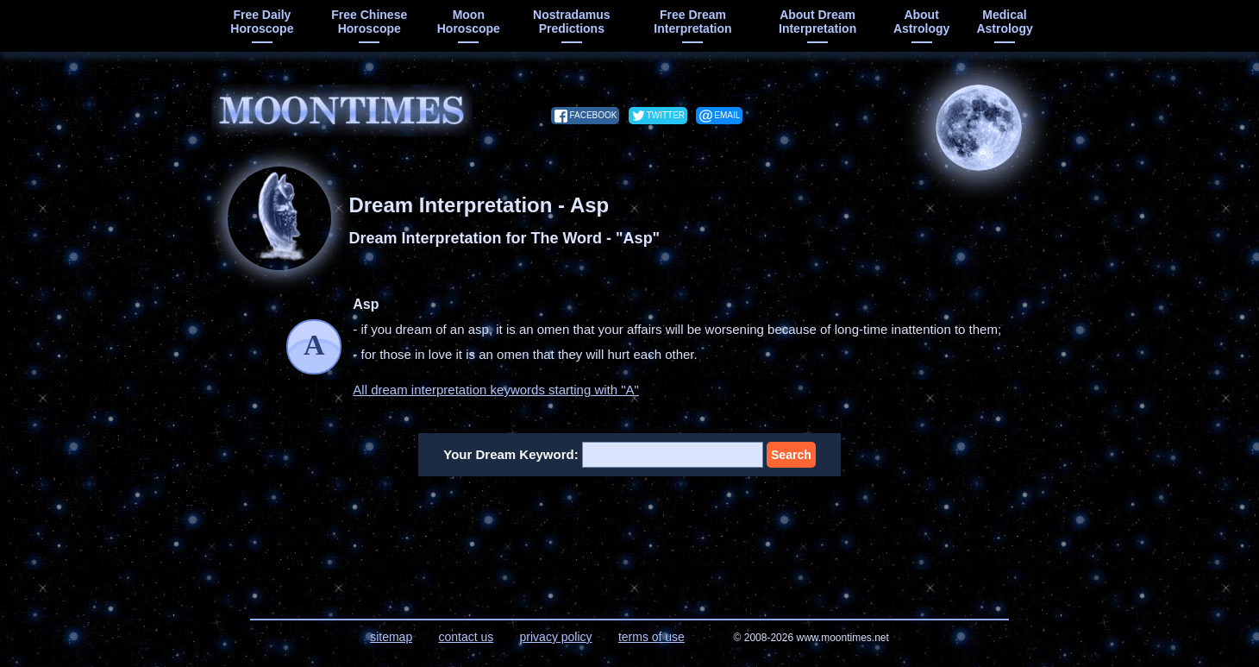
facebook (593, 115)
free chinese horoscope (369, 21)
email (727, 115)
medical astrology (1004, 21)
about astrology (921, 21)
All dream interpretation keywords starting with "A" (496, 389)
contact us (465, 637)
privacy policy (556, 637)
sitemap (391, 637)
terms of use (651, 637)
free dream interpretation (692, 21)
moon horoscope (468, 21)
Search (791, 455)
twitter (666, 115)
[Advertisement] (630, 537)
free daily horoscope (261, 21)
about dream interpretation (817, 21)
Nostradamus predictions (571, 21)
